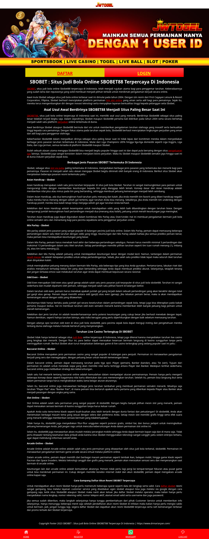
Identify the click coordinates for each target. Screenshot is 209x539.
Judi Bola (77, 337)
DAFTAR (65, 73)
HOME (26, 534)
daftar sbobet (168, 485)
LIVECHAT (182, 534)
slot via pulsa (57, 168)
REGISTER (78, 534)
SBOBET (31, 88)
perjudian (63, 121)
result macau (34, 257)
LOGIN (144, 73)
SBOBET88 (32, 115)
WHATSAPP (131, 534)
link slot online (114, 100)
